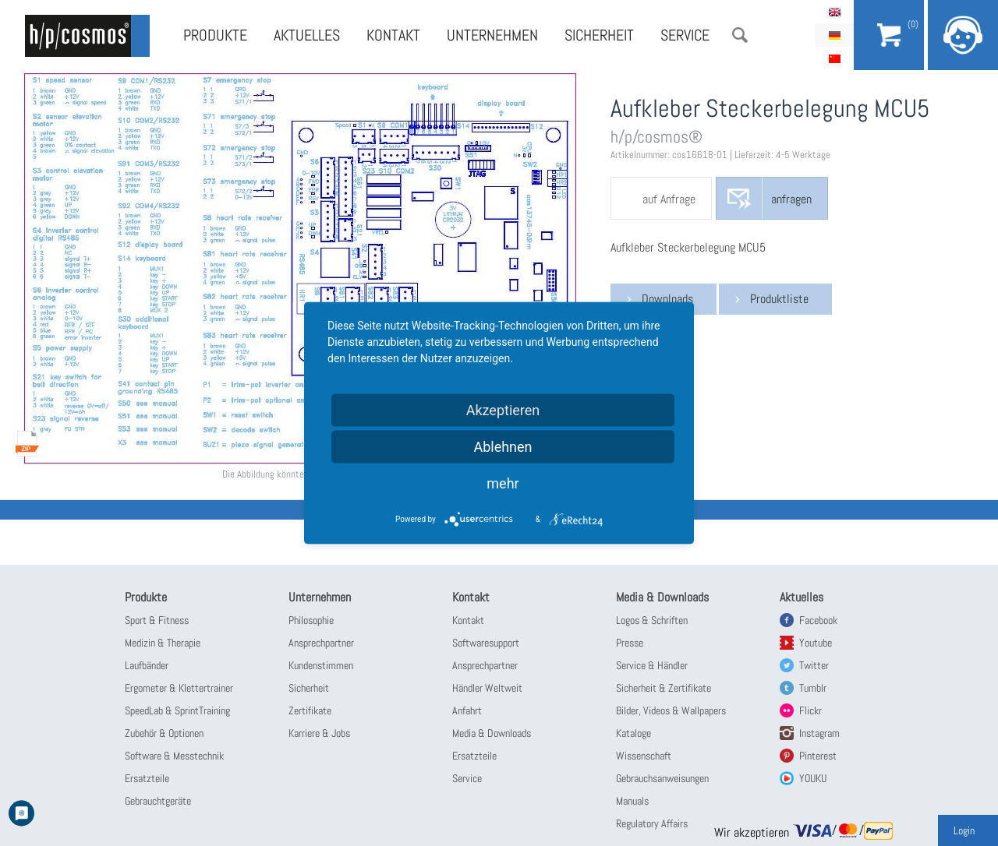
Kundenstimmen (320, 665)
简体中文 (834, 58)
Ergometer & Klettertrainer (179, 688)
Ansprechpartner (321, 643)
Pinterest (818, 756)
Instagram (819, 733)
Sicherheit (599, 35)
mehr (502, 483)
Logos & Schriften (652, 620)
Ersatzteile (147, 778)
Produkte (215, 35)
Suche (740, 35)
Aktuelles (307, 35)
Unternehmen (492, 35)
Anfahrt (467, 710)
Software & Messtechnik (174, 756)
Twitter (814, 665)
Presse (629, 643)
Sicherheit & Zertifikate (663, 688)
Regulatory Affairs (652, 823)
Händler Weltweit (487, 688)
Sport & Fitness (157, 620)
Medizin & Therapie (162, 643)
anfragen (791, 199)
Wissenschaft (643, 756)
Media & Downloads (491, 733)
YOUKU (812, 778)
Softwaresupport (485, 643)
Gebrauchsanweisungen (662, 778)
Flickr (810, 710)
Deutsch (834, 35)
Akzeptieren (503, 410)
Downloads (667, 299)
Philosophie (311, 620)
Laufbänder (146, 665)
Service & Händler (652, 665)
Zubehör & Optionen (164, 733)
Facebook (818, 620)
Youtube (815, 643)
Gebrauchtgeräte (158, 801)
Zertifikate (309, 710)
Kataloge (633, 733)
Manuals (632, 801)
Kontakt (393, 35)
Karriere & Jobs (319, 733)
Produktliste (779, 299)
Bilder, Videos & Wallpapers (671, 710)
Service (685, 35)
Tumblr (812, 688)
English (834, 11)
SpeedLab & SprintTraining (177, 710)
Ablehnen (502, 447)
